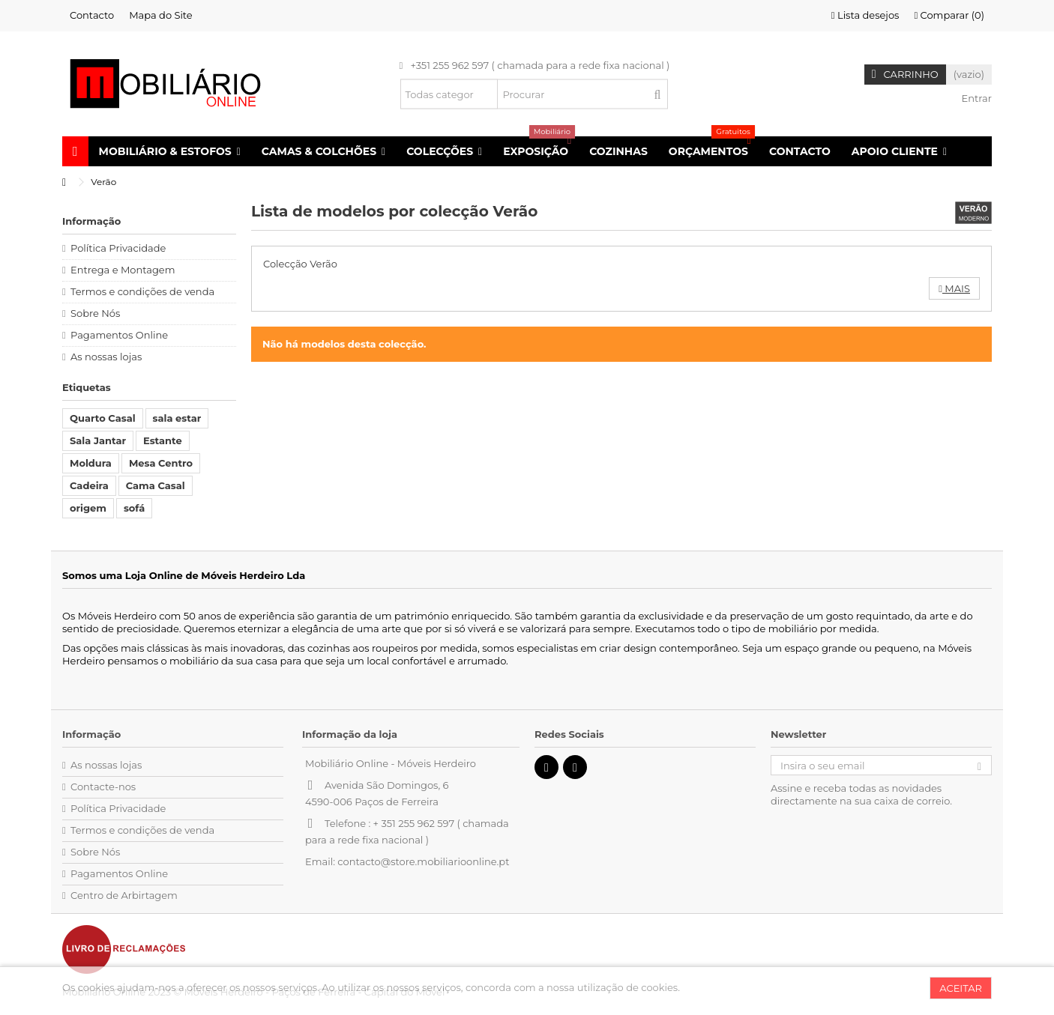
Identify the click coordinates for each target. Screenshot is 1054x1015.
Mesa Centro (161, 463)
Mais (954, 288)
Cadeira (89, 485)
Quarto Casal (103, 418)
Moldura (91, 463)
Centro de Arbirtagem (124, 895)
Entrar (975, 98)
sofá (134, 508)
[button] (169, 151)
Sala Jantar (98, 440)
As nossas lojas (106, 357)
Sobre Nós (95, 313)
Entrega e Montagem (122, 270)
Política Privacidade (118, 248)
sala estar (177, 418)
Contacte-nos (103, 787)
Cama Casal (155, 485)
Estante (162, 440)
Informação (91, 221)
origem (88, 508)
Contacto (92, 15)
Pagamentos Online (119, 335)
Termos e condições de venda (142, 291)
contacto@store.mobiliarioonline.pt (423, 861)
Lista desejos (865, 15)
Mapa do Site (161, 15)
